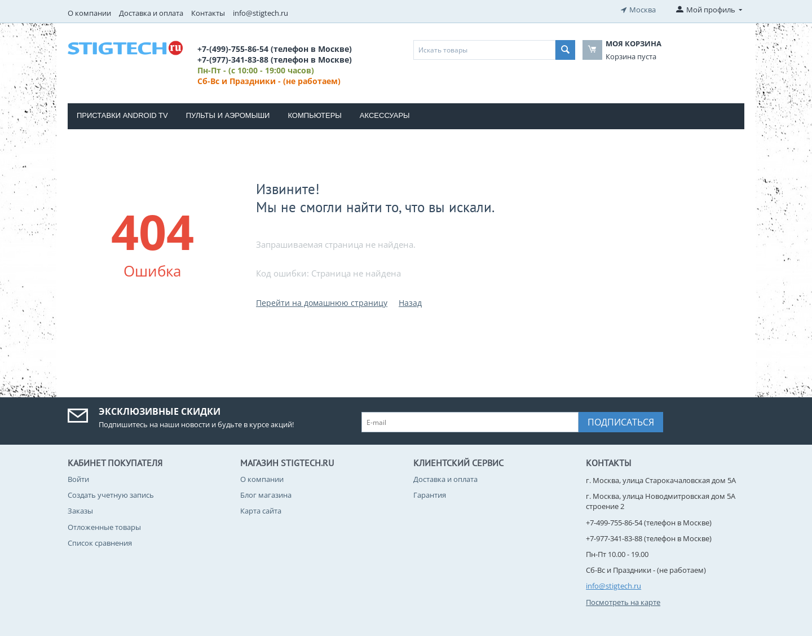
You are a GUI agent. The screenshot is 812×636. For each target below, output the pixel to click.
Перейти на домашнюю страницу (321, 302)
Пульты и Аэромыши (228, 115)
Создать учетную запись (111, 495)
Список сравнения (100, 543)
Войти (78, 479)
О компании (89, 13)
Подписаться (621, 422)
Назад (410, 302)
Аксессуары (385, 115)
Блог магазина (266, 495)
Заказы (80, 511)
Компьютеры (314, 115)
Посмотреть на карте (623, 602)
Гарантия (429, 495)
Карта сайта (260, 511)
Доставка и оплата (151, 13)
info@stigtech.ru (260, 13)
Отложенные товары (104, 527)
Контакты (208, 13)
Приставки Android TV (122, 115)
